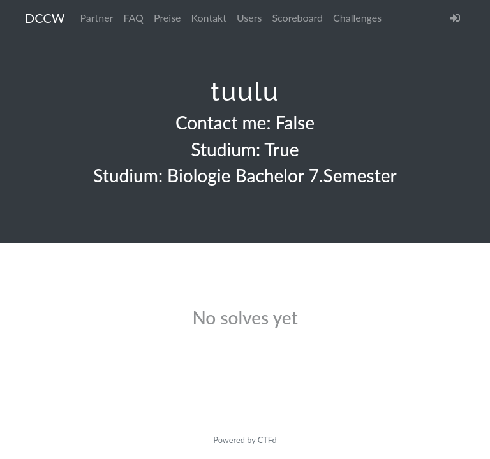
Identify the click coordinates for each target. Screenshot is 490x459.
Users (249, 17)
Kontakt (208, 17)
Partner (96, 17)
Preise (167, 17)
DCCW (44, 18)
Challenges (357, 17)
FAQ (133, 17)
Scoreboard (297, 17)
